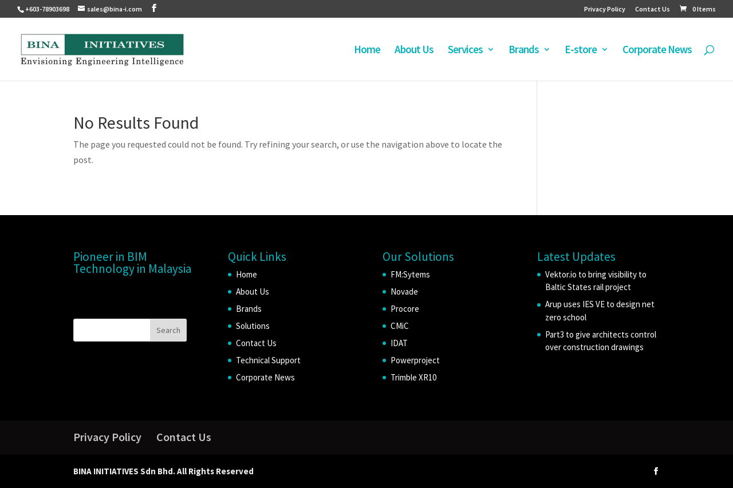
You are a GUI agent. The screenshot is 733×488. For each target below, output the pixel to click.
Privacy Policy (604, 9)
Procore (405, 308)
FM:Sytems (410, 274)
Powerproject (415, 360)
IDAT (399, 343)
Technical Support (268, 360)
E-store (581, 50)
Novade (404, 291)
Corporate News (657, 50)
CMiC (400, 325)
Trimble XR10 (413, 377)
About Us (414, 50)
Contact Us (652, 9)
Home (367, 50)
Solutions (253, 325)
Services (465, 50)
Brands (524, 50)
